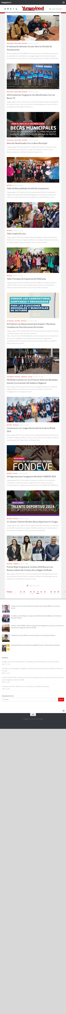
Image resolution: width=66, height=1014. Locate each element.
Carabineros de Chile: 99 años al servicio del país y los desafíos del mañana (33, 640)
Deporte (9, 429)
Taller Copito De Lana (16, 237)
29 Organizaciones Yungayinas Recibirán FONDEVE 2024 (31, 480)
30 (31, 596)
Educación (17, 47)
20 (24, 596)
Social (30, 381)
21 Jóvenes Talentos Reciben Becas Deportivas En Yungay (32, 525)
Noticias (24, 47)
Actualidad (10, 325)
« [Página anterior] (14, 596)
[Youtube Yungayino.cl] (34, 727)
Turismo (15, 568)
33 (41, 596)
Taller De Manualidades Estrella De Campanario (28, 192)
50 (54, 596)
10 (20, 596)
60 (58, 596)
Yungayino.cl (6, 2)
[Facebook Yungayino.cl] (27, 727)
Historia (17, 325)
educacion (10, 47)
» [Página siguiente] (64, 596)
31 (34, 596)
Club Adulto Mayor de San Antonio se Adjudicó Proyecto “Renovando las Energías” (35, 649)
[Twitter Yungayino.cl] (31, 727)
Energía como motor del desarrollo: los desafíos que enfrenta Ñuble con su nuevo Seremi (30, 666)
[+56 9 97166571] (38, 727)
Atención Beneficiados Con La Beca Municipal (27, 147)
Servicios (24, 381)
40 (51, 596)
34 (44, 596)
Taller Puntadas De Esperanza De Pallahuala (26, 283)
